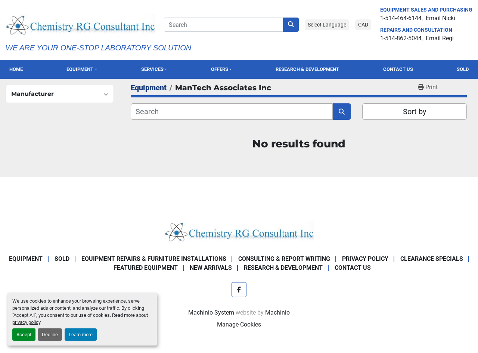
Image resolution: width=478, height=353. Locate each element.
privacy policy (26, 322)
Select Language (327, 25)
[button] (81, 69)
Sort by (414, 111)
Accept (23, 334)
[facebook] (239, 289)
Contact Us (398, 69)
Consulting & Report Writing (284, 258)
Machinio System (211, 312)
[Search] (223, 25)
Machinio (277, 312)
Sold (463, 69)
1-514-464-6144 (401, 18)
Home (16, 69)
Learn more (81, 334)
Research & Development (307, 69)
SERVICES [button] (152, 69)
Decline (50, 334)
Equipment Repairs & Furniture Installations (153, 258)
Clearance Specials (431, 258)
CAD (363, 25)
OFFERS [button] (219, 69)
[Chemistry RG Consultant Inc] (239, 231)
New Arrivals (211, 267)
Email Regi (440, 38)
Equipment (79, 69)
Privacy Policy (365, 258)
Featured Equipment (146, 267)
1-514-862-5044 (401, 38)
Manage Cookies (239, 324)
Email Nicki (440, 18)
